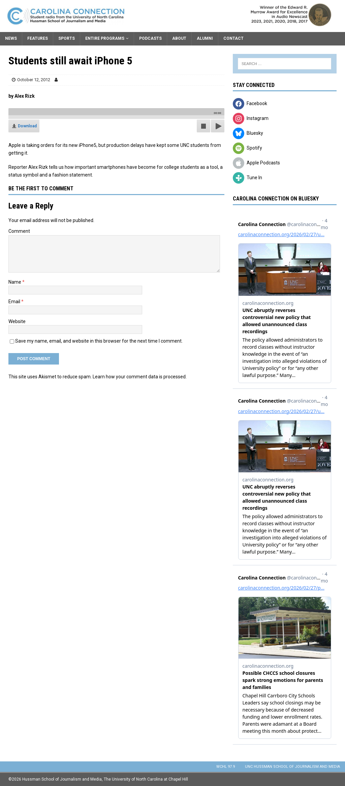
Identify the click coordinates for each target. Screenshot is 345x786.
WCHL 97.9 (225, 766)
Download (27, 126)
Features (37, 38)
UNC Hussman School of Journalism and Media (292, 766)
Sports (66, 38)
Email (14, 301)
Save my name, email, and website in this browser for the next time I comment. (99, 341)
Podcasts (150, 38)
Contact (233, 38)
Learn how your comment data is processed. (140, 376)
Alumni (205, 38)
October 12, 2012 (33, 79)
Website (17, 321)
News (11, 38)
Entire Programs (104, 38)
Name (15, 282)
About (179, 38)
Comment (19, 231)
